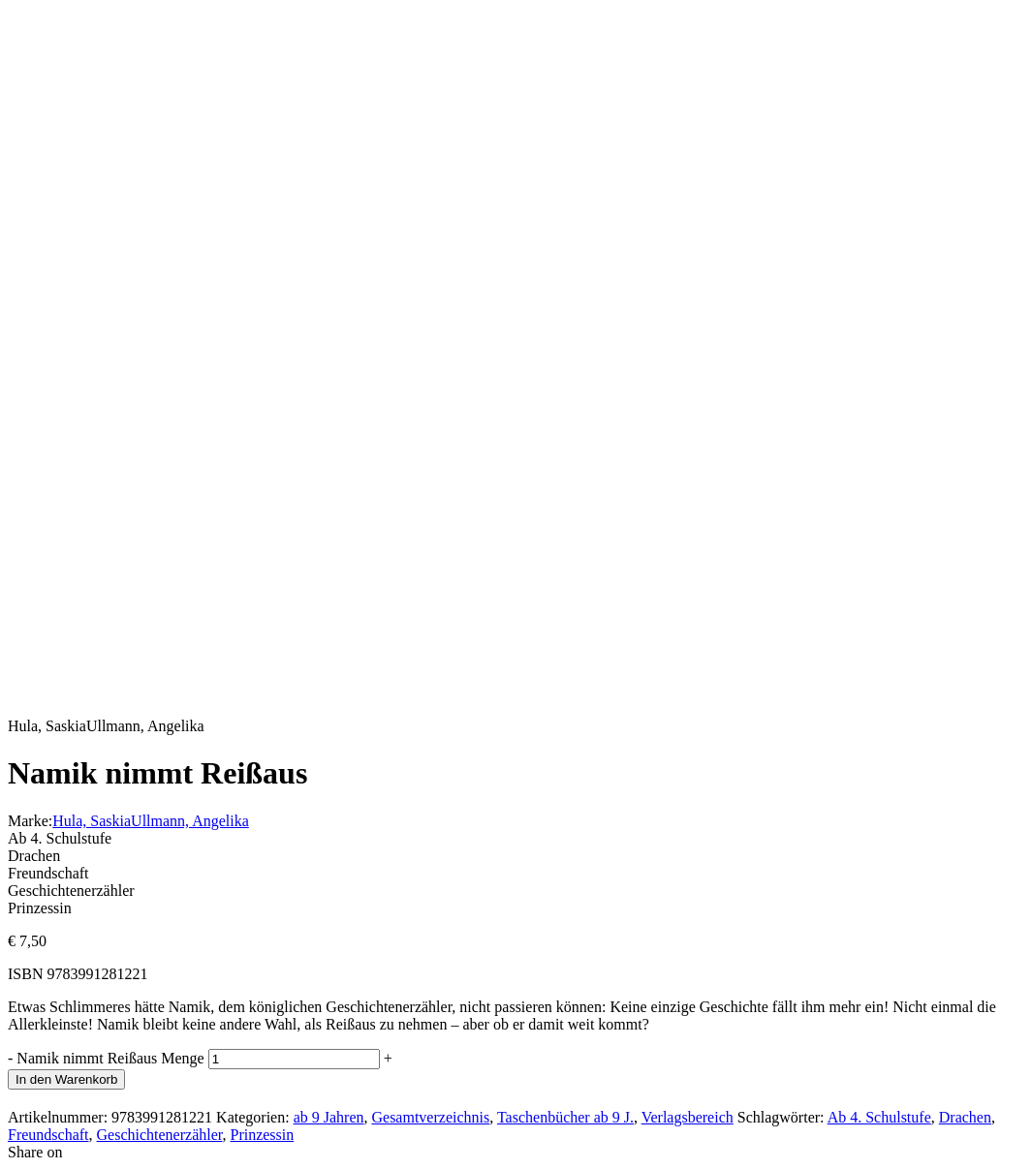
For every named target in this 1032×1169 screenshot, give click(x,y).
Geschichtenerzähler (160, 1134)
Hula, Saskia (91, 821)
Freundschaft (48, 1134)
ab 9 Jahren (329, 1117)
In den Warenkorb (66, 1079)
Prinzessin (262, 1134)
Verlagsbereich (687, 1117)
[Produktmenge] (294, 1059)
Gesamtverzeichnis (430, 1117)
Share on (35, 1152)
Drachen (965, 1117)
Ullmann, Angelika (190, 821)
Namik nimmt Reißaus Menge (109, 1058)
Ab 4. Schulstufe (879, 1117)
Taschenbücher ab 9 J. (565, 1117)
